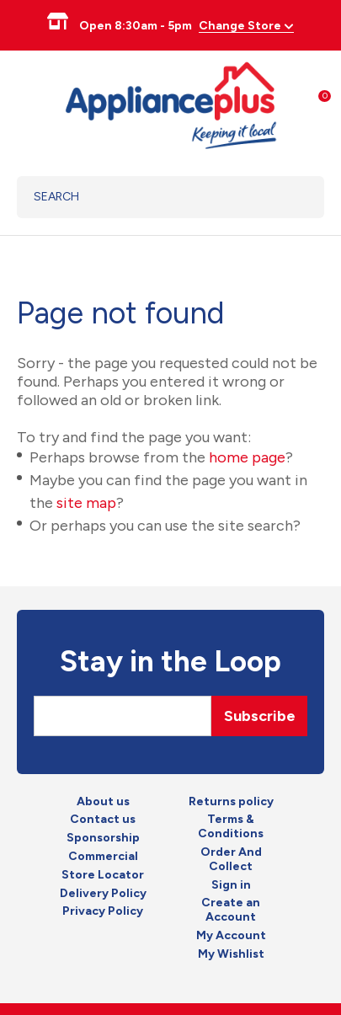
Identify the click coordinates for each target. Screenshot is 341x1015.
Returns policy (231, 802)
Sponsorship (103, 838)
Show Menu (27, 103)
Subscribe (260, 716)
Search (290, 197)
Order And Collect (231, 859)
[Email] (122, 716)
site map (86, 503)
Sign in (231, 885)
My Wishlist (231, 954)
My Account (231, 936)
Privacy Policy (102, 911)
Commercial (103, 856)
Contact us (103, 819)
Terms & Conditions (231, 827)
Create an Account (230, 910)
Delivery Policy (103, 893)
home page (247, 457)
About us (103, 802)
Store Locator (102, 875)
